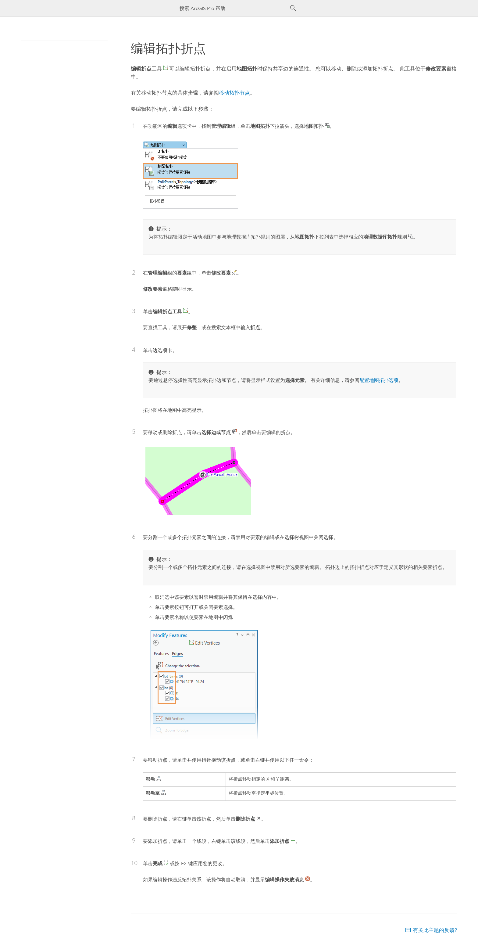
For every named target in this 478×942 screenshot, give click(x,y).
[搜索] (293, 8)
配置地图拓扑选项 (378, 380)
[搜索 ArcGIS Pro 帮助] (233, 8)
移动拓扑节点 (234, 93)
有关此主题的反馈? (435, 930)
